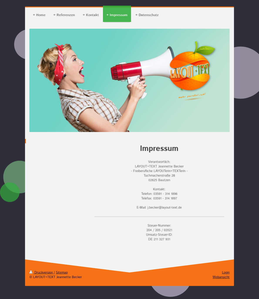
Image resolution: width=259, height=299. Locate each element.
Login (226, 272)
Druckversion (41, 272)
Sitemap (62, 272)
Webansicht (221, 277)
